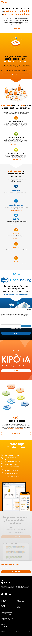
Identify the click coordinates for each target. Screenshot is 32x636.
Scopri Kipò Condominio (16, 131)
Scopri (16, 335)
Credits (30, 631)
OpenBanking (19, 607)
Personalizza (16, 325)
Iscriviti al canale (16, 536)
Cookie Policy (3, 631)
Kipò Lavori (3, 601)
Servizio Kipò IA (16, 241)
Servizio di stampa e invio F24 (16, 269)
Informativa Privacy (16, 227)
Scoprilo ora (16, 77)
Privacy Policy (17, 631)
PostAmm (18, 600)
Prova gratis (16, 28)
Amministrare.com (20, 602)
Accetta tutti (26, 325)
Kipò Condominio (4, 600)
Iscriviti (16, 572)
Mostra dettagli (26, 322)
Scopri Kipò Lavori (16, 162)
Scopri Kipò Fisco (16, 147)
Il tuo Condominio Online (16, 212)
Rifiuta (6, 325)
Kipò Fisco (2, 602)
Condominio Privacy (20, 605)
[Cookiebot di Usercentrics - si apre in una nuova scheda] (26, 309)
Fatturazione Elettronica (20, 601)
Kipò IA (18, 606)
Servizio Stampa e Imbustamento (16, 198)
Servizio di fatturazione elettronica (16, 255)
